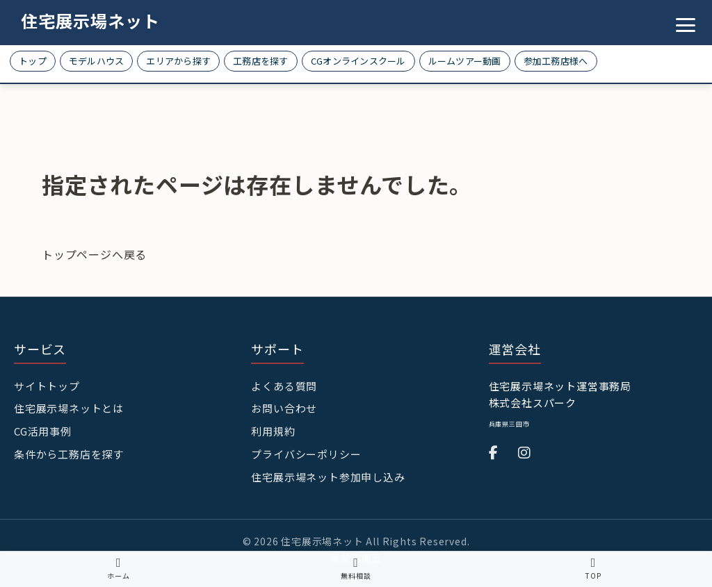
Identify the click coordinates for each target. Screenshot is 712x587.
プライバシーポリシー (306, 454)
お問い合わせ (284, 408)
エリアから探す (178, 60)
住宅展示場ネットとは (69, 408)
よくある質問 (284, 386)
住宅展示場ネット (90, 20)
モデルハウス (96, 60)
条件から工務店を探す (69, 454)
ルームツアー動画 (464, 60)
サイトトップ (47, 386)
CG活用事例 (43, 431)
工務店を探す (261, 60)
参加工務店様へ (556, 60)
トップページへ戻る (94, 254)
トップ (33, 60)
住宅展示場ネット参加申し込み (328, 477)
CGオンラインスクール (358, 60)
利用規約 (273, 431)
